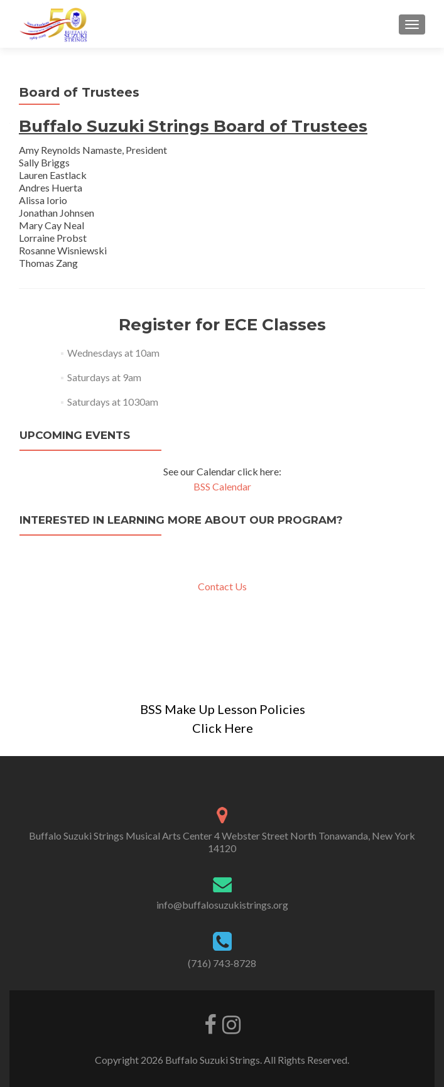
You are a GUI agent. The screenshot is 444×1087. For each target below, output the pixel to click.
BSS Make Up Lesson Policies (222, 709)
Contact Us (222, 586)
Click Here (222, 727)
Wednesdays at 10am (113, 353)
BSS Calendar (222, 486)
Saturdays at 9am (104, 377)
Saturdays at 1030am (112, 402)
